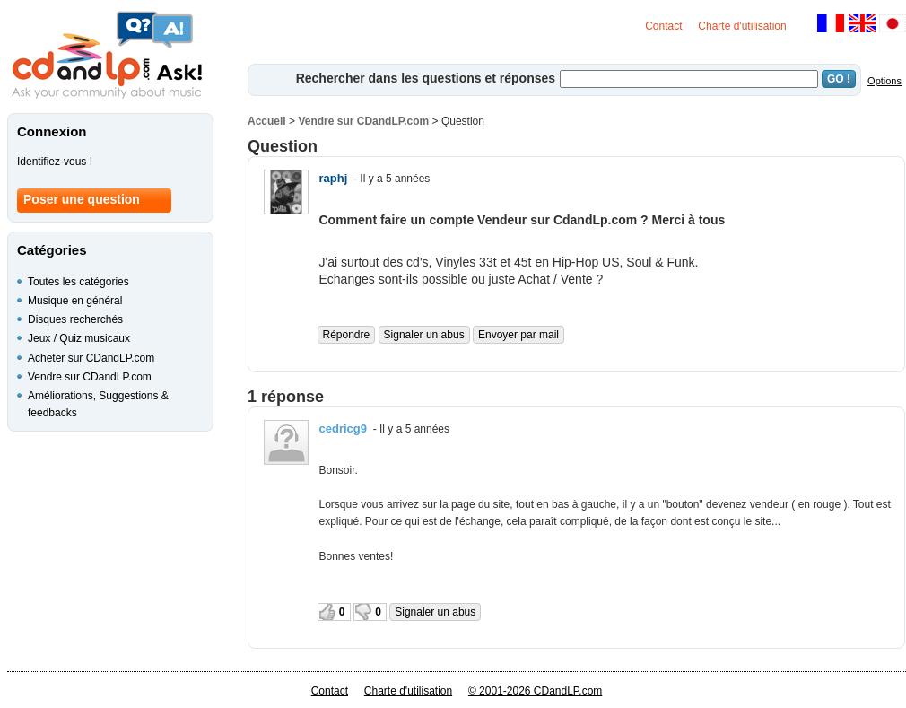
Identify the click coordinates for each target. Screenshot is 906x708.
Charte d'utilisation (742, 26)
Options (884, 80)
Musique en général (75, 300)
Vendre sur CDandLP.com (363, 121)
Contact (663, 26)
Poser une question (81, 199)
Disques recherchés (75, 319)
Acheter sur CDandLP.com (91, 358)
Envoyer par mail (518, 334)
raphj (333, 178)
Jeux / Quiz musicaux (79, 338)
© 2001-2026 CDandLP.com (535, 691)
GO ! (838, 79)
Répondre (346, 334)
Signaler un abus (424, 334)
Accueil (267, 121)
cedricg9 (343, 428)
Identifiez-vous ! (54, 161)
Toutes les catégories (78, 281)
